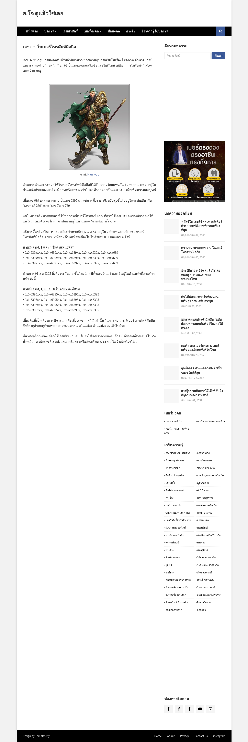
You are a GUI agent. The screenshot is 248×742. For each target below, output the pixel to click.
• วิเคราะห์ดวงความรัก (176, 587)
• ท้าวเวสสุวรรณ (204, 497)
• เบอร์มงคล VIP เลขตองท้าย (210, 421)
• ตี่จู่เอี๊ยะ (168, 497)
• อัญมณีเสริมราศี (173, 609)
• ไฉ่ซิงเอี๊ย (169, 482)
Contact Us (201, 736)
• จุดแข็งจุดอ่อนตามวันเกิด (210, 475)
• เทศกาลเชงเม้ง (172, 505)
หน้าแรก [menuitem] (32, 31)
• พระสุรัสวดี (202, 550)
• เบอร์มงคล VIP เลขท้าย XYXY (176, 430)
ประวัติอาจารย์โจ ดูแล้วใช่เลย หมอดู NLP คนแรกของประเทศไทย (200, 275)
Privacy (184, 736)
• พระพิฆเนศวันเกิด (174, 535)
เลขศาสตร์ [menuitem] (70, 31)
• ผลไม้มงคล (202, 520)
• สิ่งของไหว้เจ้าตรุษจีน (176, 602)
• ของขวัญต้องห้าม (205, 467)
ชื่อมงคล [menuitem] (114, 31)
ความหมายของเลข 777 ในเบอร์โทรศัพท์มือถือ (201, 250)
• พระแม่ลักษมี (171, 542)
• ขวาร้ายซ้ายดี (172, 467)
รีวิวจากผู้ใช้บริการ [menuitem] (154, 31)
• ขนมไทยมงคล (204, 460)
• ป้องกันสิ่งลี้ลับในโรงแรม (177, 520)
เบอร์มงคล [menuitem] (91, 31)
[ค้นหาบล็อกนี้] (187, 55)
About (171, 736)
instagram (219, 736)
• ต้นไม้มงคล (202, 490)
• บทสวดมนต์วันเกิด (206, 505)
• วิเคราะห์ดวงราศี (205, 587)
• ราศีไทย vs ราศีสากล (207, 564)
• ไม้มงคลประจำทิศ (206, 557)
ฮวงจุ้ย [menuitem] (130, 31)
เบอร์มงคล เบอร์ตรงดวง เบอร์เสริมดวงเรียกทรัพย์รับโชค (200, 348)
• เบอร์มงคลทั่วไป (173, 421)
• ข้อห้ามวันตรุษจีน (174, 475)
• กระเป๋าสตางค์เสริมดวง (177, 452)
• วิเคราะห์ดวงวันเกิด (175, 594)
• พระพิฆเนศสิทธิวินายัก (208, 535)
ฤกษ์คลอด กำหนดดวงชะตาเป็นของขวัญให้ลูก (201, 370)
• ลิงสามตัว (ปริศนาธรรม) (177, 579)
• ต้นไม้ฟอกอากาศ (174, 490)
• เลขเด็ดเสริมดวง (205, 579)
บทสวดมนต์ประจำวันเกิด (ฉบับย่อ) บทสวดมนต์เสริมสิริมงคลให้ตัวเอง (202, 324)
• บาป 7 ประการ (204, 512)
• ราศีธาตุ (169, 572)
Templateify (42, 736)
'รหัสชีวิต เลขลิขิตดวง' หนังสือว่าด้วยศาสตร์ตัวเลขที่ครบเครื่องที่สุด (202, 226)
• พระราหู (200, 542)
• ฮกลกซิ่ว (201, 609)
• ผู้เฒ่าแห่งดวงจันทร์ (175, 527)
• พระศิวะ (169, 550)
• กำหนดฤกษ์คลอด (174, 460)
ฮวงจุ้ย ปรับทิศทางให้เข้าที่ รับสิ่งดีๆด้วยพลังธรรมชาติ (202, 393)
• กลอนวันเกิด (203, 452)
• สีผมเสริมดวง (203, 602)
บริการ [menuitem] (49, 31)
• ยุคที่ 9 (168, 564)
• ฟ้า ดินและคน (172, 557)
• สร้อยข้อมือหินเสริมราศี (208, 594)
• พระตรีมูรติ (202, 527)
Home (158, 736)
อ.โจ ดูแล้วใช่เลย (43, 13)
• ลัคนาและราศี (204, 572)
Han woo (93, 174)
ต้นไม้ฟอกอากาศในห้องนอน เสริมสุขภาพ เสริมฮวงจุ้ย (199, 299)
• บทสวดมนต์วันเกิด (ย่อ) (177, 512)
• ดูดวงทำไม (202, 482)
